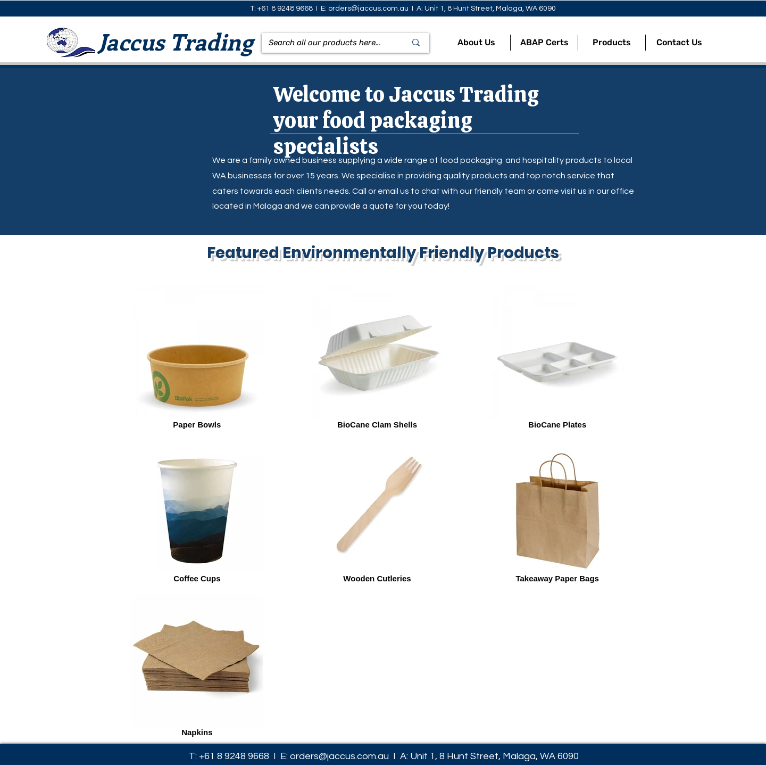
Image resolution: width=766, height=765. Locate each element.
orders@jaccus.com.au (368, 8)
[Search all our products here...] (324, 43)
